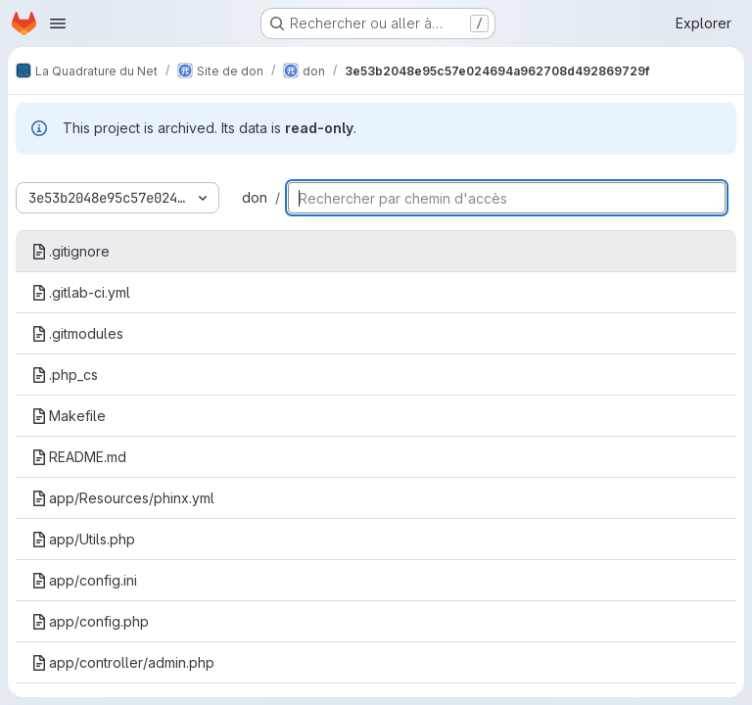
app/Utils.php (83, 539)
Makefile (68, 415)
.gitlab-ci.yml (80, 292)
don (254, 197)
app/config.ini (84, 580)
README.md (78, 456)
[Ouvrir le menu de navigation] (57, 23)
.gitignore (70, 251)
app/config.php (90, 621)
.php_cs (64, 374)
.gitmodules (77, 333)
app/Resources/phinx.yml (122, 498)
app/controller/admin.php (122, 662)
